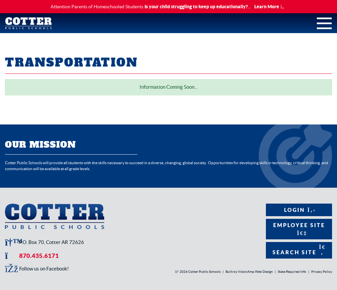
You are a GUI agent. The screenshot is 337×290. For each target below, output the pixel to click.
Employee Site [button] (299, 229)
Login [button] (299, 210)
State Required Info (292, 271)
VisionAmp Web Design (255, 271)
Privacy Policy (321, 271)
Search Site (299, 249)
